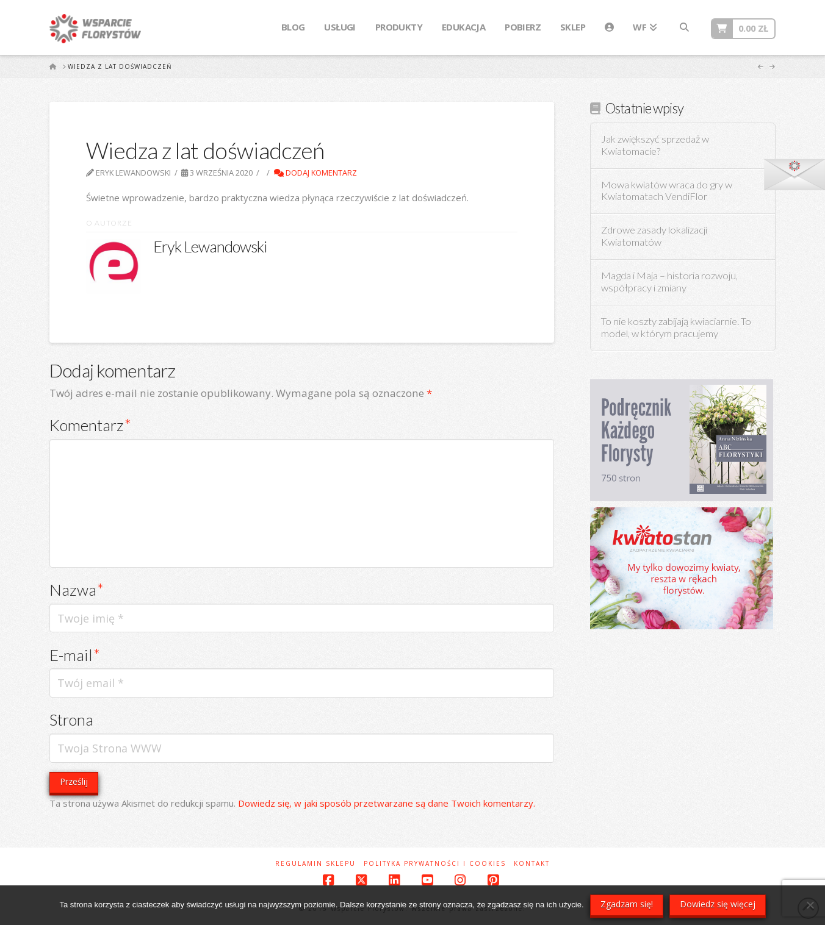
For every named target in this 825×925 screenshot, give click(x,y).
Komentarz (90, 425)
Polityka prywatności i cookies (435, 864)
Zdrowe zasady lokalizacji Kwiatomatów (654, 236)
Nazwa (76, 589)
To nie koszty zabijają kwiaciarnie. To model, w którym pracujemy (676, 328)
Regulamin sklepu (315, 864)
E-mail (74, 655)
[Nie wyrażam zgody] (810, 905)
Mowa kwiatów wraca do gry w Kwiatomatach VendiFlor (666, 191)
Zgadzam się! (626, 904)
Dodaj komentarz (315, 172)
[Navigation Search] (684, 27)
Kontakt (532, 864)
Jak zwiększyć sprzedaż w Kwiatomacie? (655, 145)
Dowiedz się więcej (717, 904)
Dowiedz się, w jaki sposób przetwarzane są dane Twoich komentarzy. (386, 803)
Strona (71, 719)
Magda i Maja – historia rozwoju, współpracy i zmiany (669, 282)
